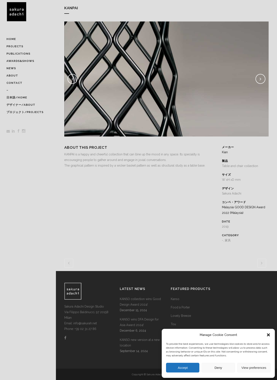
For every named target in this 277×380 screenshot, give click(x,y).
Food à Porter (180, 307)
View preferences (254, 367)
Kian (225, 152)
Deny (218, 367)
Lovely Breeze (181, 315)
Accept (183, 367)
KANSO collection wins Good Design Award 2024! (140, 301)
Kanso (175, 299)
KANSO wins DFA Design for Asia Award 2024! (139, 322)
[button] (268, 335)
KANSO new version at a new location (140, 342)
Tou (173, 324)
